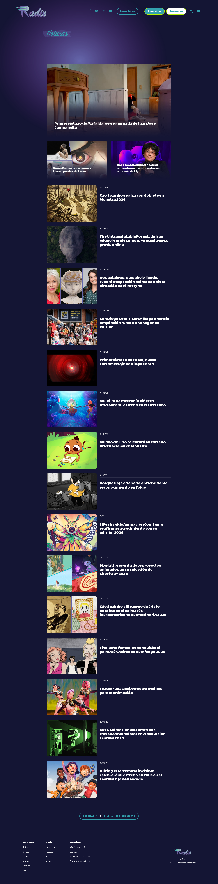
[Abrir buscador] (191, 11)
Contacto (73, 852)
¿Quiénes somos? (77, 847)
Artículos (26, 866)
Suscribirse (127, 11)
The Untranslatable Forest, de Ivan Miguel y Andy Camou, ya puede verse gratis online (134, 241)
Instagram (50, 847)
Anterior (88, 816)
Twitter (49, 856)
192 (118, 816)
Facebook (50, 852)
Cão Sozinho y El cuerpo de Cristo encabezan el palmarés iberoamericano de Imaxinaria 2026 (133, 611)
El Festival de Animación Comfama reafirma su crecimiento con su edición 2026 (131, 529)
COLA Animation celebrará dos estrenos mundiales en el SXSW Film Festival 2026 (132, 734)
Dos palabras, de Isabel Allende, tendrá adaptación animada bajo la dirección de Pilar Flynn (133, 282)
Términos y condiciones (80, 861)
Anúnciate (154, 11)
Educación (26, 861)
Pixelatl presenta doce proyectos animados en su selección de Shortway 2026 (130, 570)
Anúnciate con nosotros (80, 856)
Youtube (49, 861)
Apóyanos (176, 11)
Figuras (25, 856)
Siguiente (128, 816)
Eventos (25, 870)
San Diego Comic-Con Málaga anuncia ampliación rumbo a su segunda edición (134, 323)
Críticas (25, 852)
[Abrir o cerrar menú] (199, 11)
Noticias (25, 847)
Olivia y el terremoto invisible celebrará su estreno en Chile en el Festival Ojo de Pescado (131, 775)
